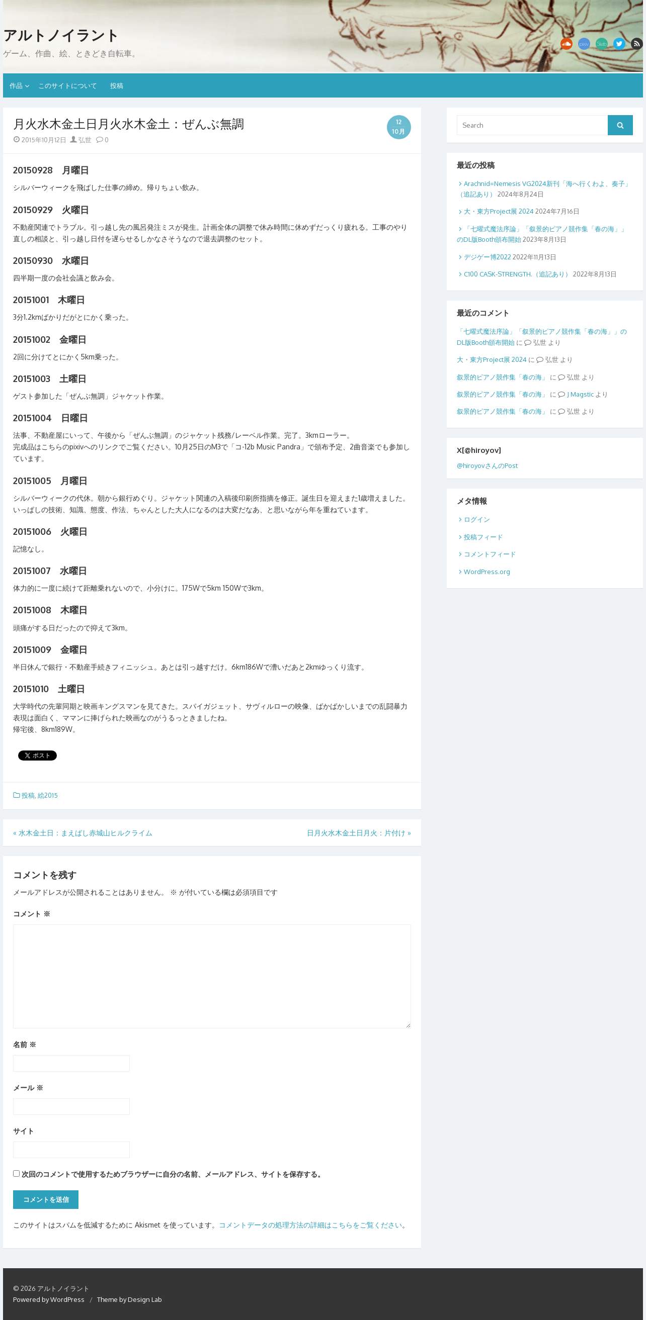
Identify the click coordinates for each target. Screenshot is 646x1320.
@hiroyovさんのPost (487, 465)
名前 (24, 1044)
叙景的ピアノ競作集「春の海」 (502, 377)
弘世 (81, 140)
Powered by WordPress (49, 1299)
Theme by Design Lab (129, 1299)
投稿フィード (483, 537)
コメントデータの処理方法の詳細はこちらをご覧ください (310, 1224)
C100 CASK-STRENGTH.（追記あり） (518, 274)
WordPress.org (487, 572)
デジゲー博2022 (487, 257)
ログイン (477, 519)
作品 (16, 85)
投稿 (116, 85)
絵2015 (48, 795)
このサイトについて (67, 85)
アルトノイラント (61, 35)
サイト (23, 1130)
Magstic (582, 394)
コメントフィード (490, 554)
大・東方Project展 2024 (499, 211)
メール (28, 1087)
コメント (31, 913)
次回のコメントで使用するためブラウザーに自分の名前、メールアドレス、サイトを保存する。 (173, 1174)
